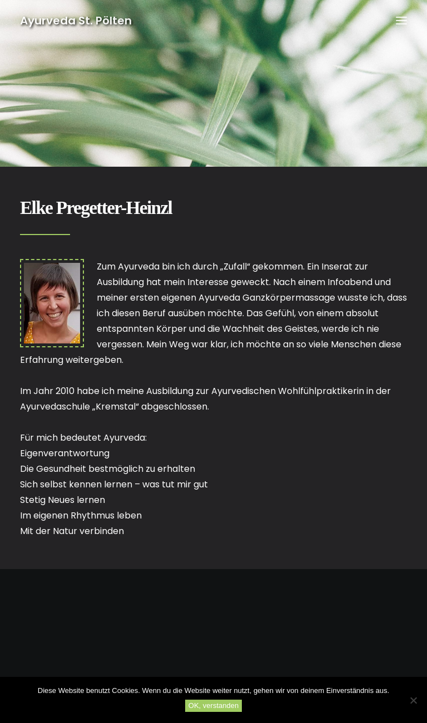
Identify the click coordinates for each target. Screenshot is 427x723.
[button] (401, 20)
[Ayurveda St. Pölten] (76, 20)
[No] (413, 700)
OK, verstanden (213, 705)
